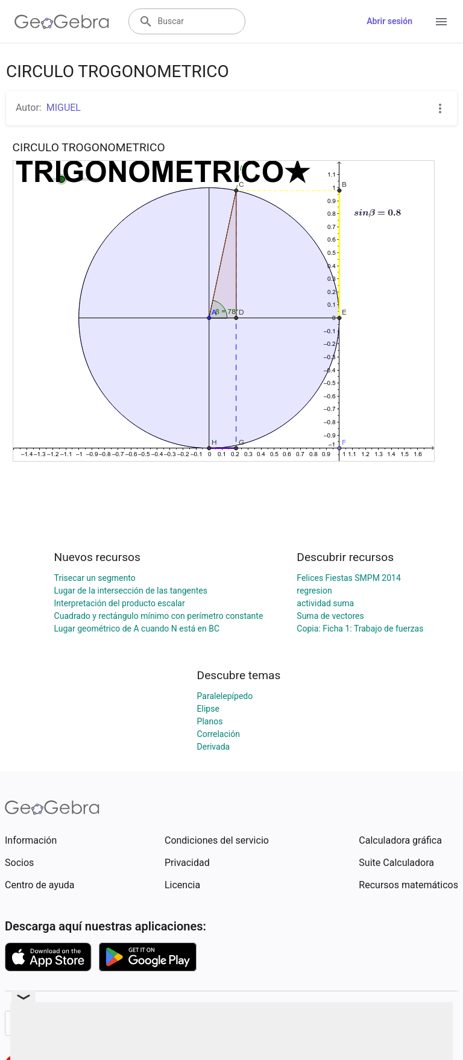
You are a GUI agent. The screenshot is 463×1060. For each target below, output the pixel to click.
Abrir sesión (389, 21)
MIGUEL (63, 107)
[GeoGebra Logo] (61, 21)
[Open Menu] (441, 21)
